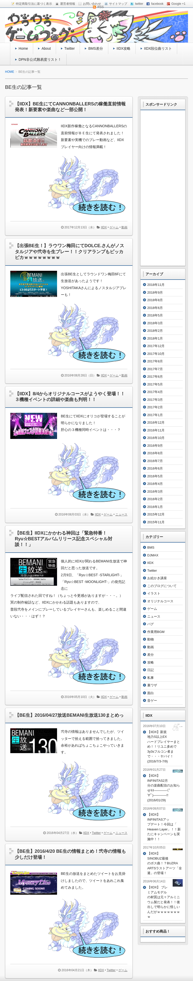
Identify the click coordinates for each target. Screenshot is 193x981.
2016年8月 (155, 453)
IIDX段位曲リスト (158, 48)
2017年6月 (155, 376)
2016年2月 (155, 499)
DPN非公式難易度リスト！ (40, 59)
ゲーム (114, 227)
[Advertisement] (163, 188)
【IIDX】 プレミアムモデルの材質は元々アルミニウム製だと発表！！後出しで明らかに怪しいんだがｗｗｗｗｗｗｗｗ (163, 902)
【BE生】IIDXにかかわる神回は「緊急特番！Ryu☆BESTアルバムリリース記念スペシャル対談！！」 (63, 539)
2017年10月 (156, 354)
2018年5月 (155, 315)
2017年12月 (156, 346)
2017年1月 (155, 415)
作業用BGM (156, 632)
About (46, 48)
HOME (9, 72)
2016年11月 (156, 430)
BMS (150, 547)
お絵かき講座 (157, 578)
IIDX (104, 227)
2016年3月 (155, 491)
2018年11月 (156, 285)
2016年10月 (156, 438)
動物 (150, 639)
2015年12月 (156, 514)
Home (23, 48)
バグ (150, 624)
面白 (150, 693)
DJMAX (152, 555)
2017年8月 (155, 361)
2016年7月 (155, 461)
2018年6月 (155, 308)
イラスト (153, 593)
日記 (150, 670)
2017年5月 (155, 384)
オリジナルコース (160, 601)
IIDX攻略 (123, 48)
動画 (124, 227)
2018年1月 (155, 338)
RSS (101, 7)
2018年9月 (155, 292)
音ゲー (152, 700)
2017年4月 (155, 392)
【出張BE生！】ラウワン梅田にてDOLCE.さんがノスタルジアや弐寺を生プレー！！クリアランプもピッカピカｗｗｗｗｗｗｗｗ (69, 251)
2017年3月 (155, 400)
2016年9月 (155, 445)
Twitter (69, 48)
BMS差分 (95, 48)
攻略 (150, 662)
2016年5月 (155, 476)
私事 (150, 678)
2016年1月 (155, 507)
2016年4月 (155, 484)
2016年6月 (155, 468)
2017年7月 (155, 369)
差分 (150, 655)
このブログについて (162, 586)
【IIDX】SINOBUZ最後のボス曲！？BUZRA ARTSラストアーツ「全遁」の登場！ (164, 863)
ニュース (121, 514)
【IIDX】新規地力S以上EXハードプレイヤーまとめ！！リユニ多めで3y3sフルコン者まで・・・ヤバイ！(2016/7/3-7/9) (163, 746)
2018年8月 (155, 300)
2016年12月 (156, 422)
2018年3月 (155, 323)
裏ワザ (152, 685)
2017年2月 (155, 407)
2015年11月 (156, 522)
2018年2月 (155, 331)
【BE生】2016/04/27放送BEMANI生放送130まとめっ (69, 715)
